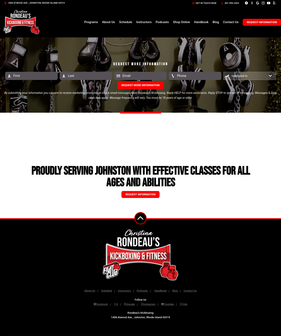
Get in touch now (204, 3)
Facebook (101, 304)
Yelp (183, 304)
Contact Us (231, 22)
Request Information (262, 22)
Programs (91, 22)
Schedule (125, 22)
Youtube (167, 304)
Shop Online (181, 22)
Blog (216, 22)
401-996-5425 (230, 3)
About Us (108, 22)
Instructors (144, 22)
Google (129, 304)
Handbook (201, 22)
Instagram (148, 304)
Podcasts (162, 22)
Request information (141, 194)
